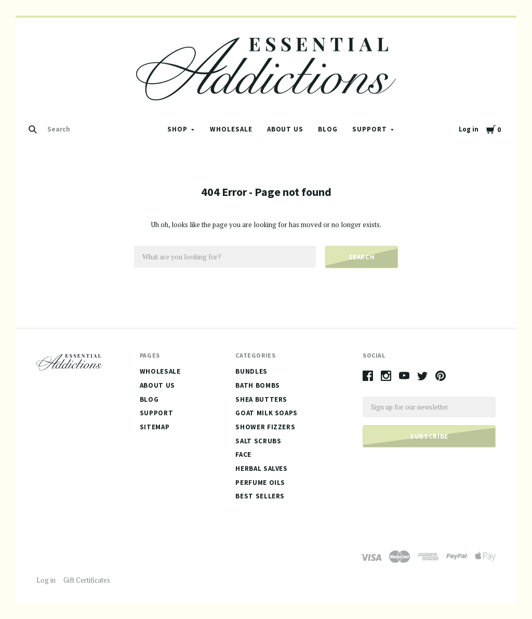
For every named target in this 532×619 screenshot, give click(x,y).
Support (369, 129)
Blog (328, 129)
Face (243, 454)
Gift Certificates (86, 580)
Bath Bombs (257, 385)
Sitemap (155, 427)
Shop (177, 129)
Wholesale (231, 129)
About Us (285, 129)
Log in (468, 129)
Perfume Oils (260, 482)
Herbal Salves (261, 468)
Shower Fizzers (265, 427)
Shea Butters (261, 399)
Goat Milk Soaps (266, 413)
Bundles (251, 371)
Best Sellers (260, 496)
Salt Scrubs (258, 441)
